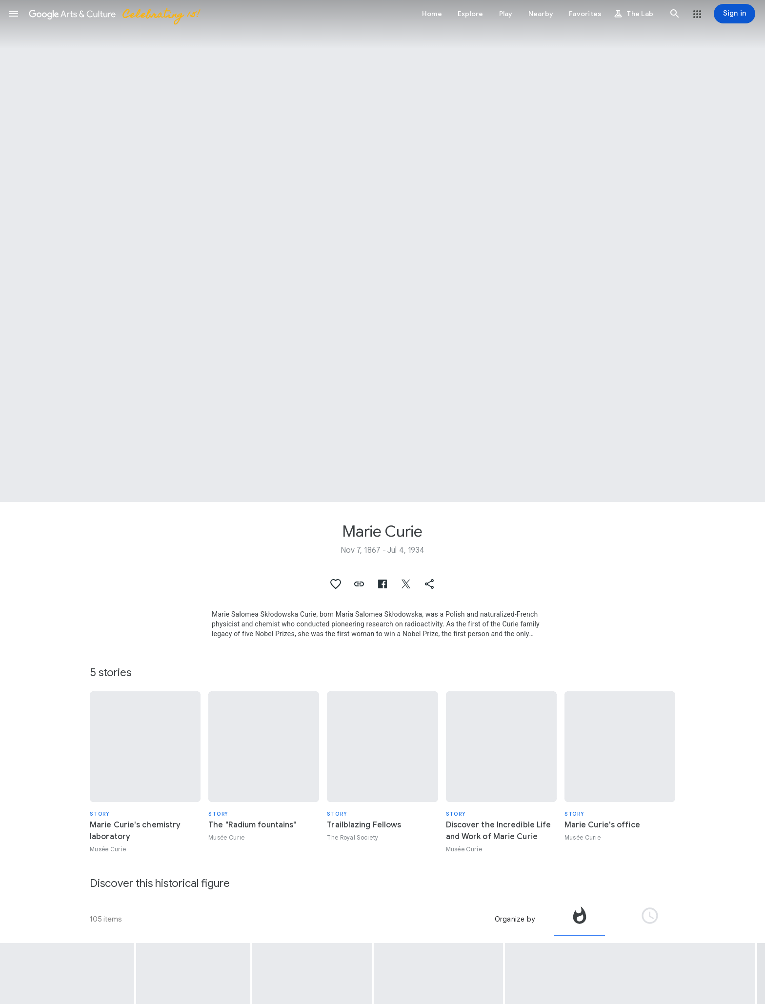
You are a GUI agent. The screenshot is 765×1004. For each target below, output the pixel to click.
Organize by (515, 919)
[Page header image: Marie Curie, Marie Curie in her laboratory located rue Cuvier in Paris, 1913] (382, 251)
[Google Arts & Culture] (113, 13)
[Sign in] (734, 13)
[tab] (579, 919)
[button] (13, 13)
